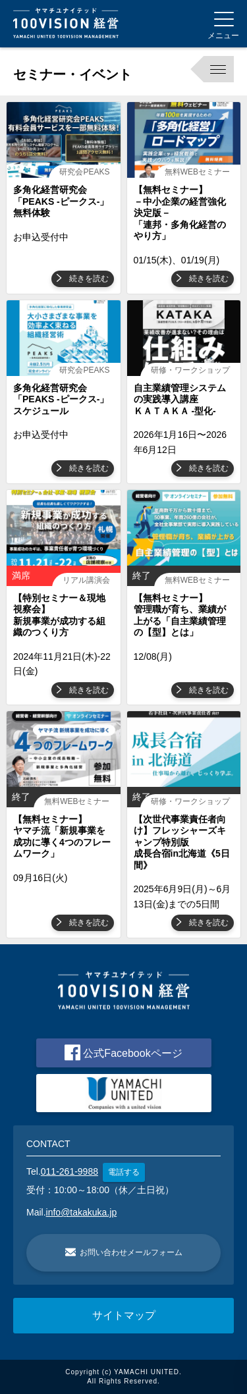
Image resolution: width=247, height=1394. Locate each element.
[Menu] (223, 23)
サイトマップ (123, 1315)
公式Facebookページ (123, 1052)
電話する (124, 1172)
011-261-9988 (69, 1171)
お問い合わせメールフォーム (123, 1252)
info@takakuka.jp (81, 1212)
